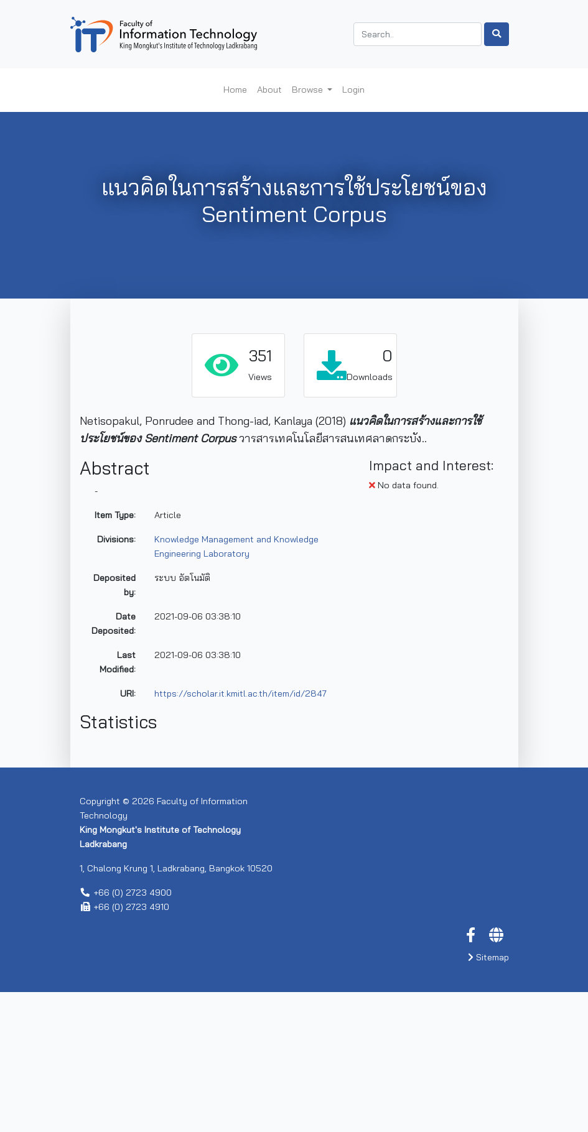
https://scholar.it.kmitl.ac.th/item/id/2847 (240, 693)
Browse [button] (308, 89)
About (269, 89)
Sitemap (488, 1097)
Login (353, 89)
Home (235, 89)
